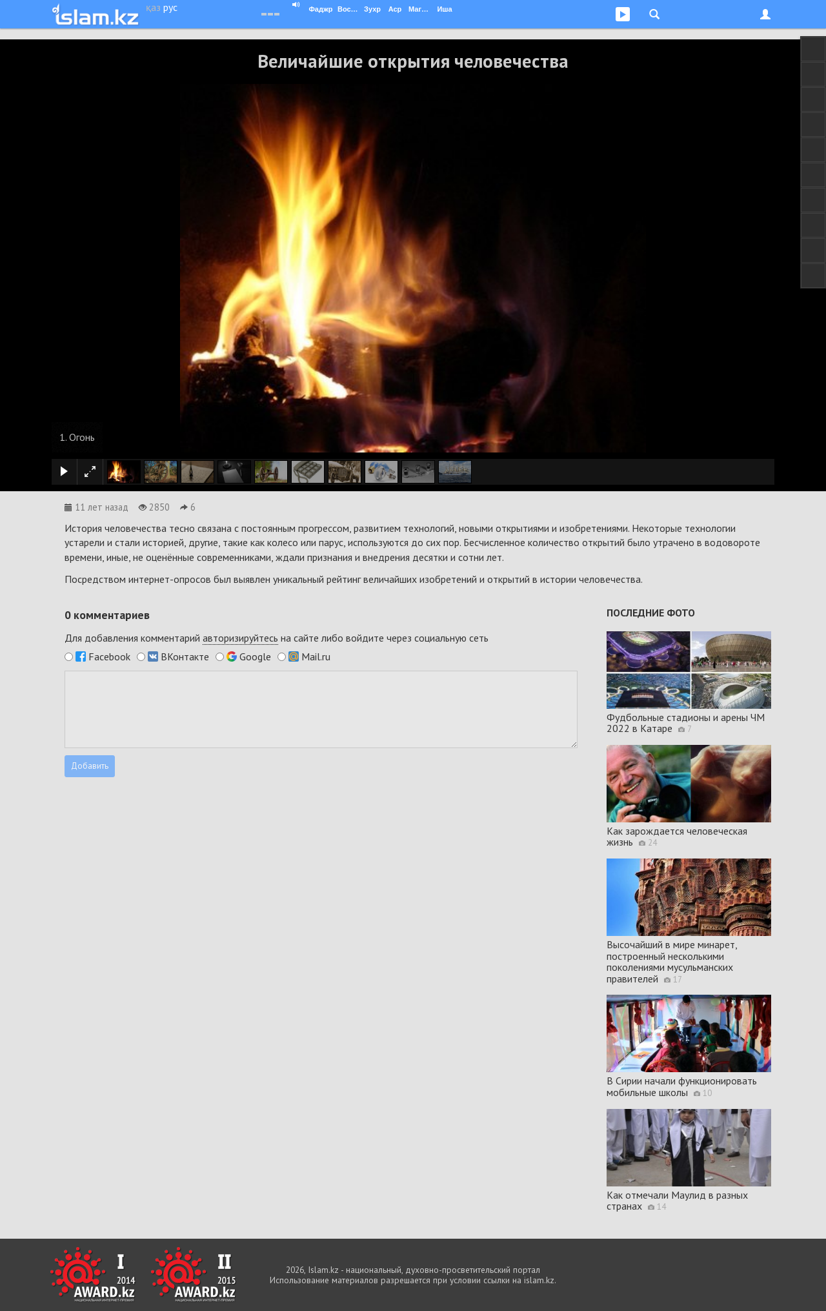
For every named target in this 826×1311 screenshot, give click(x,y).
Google (255, 656)
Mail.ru (315, 656)
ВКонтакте (185, 656)
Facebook (109, 656)
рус (170, 7)
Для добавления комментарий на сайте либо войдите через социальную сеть (277, 638)
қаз (153, 7)
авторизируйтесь (240, 637)
